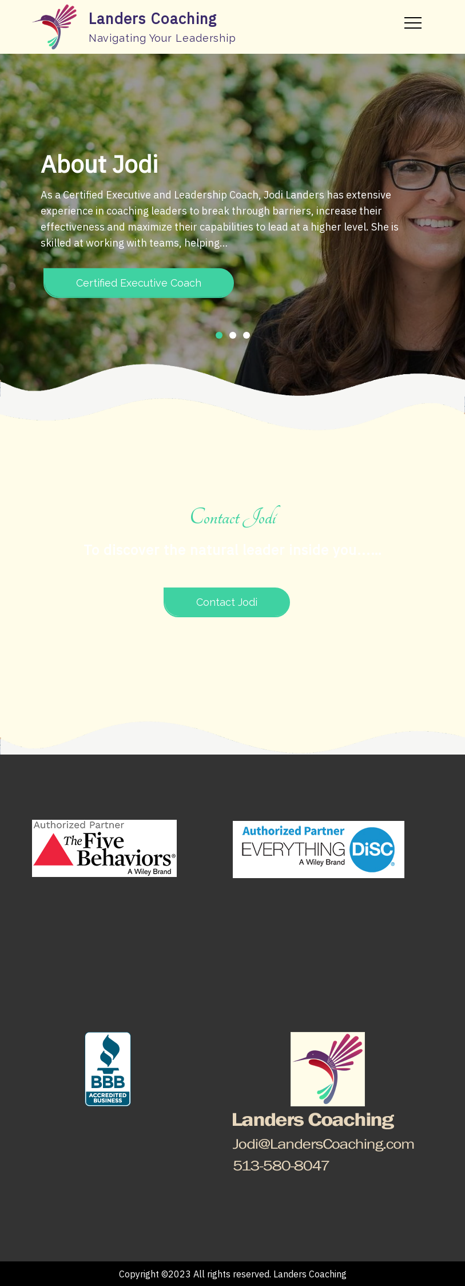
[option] (232, 225)
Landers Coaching (153, 18)
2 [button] (232, 335)
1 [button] (219, 335)
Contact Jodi (226, 602)
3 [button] (246, 335)
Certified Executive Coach (138, 283)
